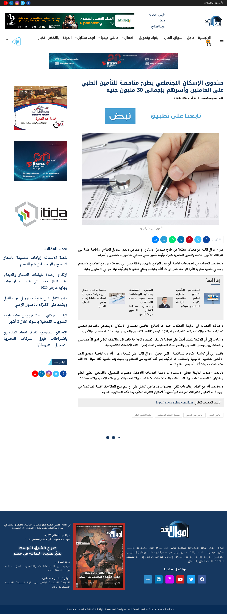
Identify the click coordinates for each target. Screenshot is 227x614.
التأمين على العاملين (194, 415)
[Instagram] (17, 3)
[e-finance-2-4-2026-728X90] (113, 56)
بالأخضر (53, 37)
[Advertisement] (113, 477)
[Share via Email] (155, 239)
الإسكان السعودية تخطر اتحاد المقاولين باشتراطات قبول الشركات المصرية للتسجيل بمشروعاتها (35, 339)
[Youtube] (6, 3)
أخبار (41, 37)
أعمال (128, 37)
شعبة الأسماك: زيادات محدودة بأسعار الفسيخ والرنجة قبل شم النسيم (35, 261)
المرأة (67, 37)
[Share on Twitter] (197, 239)
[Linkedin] (11, 3)
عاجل (191, 37)
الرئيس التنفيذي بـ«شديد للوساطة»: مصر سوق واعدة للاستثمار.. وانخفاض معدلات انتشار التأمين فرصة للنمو (141, 302)
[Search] (7, 41)
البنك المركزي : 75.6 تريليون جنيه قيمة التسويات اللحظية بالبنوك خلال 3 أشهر (35, 318)
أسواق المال (174, 37)
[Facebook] (28, 3)
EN (209, 44)
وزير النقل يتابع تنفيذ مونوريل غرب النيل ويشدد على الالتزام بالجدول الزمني (35, 301)
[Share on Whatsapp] (172, 239)
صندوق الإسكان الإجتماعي (168, 415)
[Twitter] (23, 3)
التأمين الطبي (215, 415)
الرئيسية (204, 37)
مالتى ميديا (110, 37)
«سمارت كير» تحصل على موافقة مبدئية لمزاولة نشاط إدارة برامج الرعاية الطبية (94, 298)
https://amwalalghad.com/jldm (174, 403)
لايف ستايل (86, 37)
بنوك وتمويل (148, 37)
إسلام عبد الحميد (209, 98)
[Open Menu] (221, 41)
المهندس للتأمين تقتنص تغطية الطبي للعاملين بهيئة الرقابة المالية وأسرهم (188, 298)
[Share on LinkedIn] (180, 239)
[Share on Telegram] (163, 239)
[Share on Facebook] (206, 239)
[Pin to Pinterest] (189, 239)
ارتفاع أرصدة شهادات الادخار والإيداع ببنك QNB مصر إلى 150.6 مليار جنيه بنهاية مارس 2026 (35, 281)
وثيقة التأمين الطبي (142, 415)
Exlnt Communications (161, 609)
